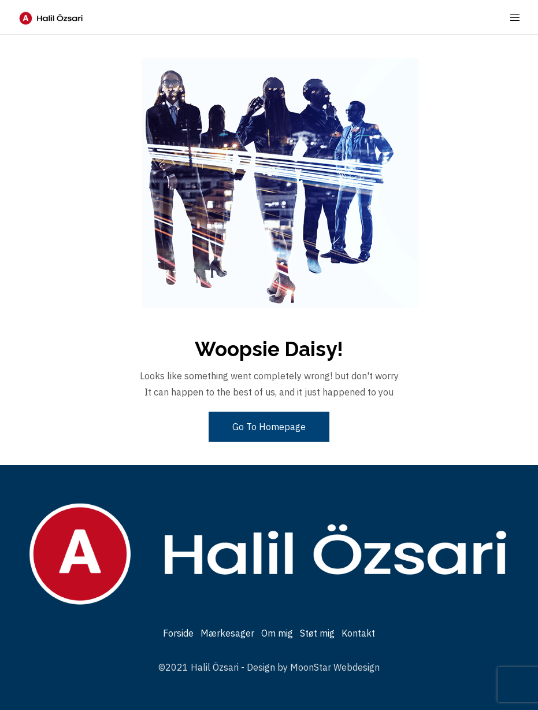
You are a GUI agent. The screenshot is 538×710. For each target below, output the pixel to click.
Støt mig (317, 633)
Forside (178, 633)
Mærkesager (227, 633)
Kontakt (358, 633)
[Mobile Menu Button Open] (515, 18)
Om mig (277, 633)
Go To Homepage (269, 426)
